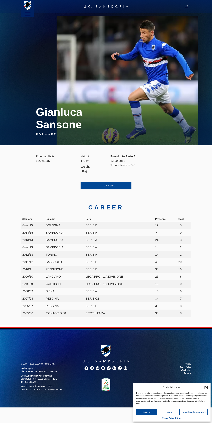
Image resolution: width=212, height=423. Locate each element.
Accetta (146, 412)
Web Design (185, 371)
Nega (169, 412)
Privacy (178, 418)
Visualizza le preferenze (194, 412)
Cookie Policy (168, 418)
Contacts (187, 374)
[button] (206, 387)
